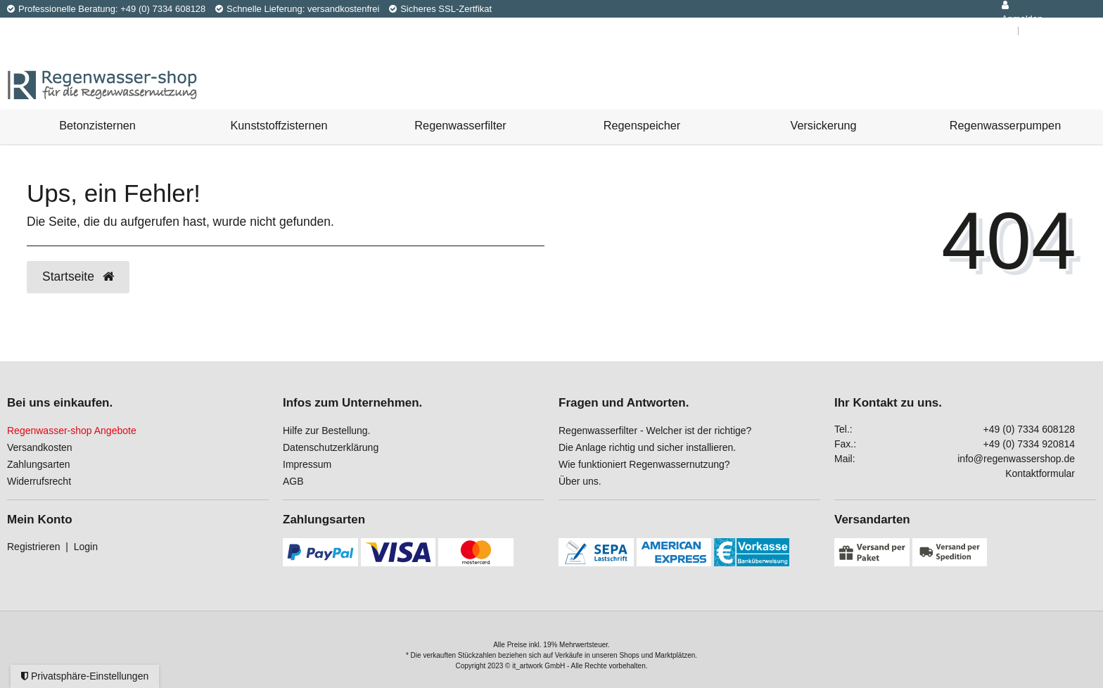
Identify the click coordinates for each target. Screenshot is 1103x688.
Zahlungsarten (38, 464)
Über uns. (580, 481)
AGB (293, 481)
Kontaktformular (1040, 473)
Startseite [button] (78, 276)
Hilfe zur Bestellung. (327, 430)
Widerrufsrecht (39, 481)
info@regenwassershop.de (1016, 458)
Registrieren (33, 546)
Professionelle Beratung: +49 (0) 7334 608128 (106, 9)
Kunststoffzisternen (278, 125)
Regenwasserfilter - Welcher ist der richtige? (655, 430)
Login (86, 546)
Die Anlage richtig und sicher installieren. (647, 447)
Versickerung (823, 125)
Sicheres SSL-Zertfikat (440, 9)
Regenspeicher (642, 125)
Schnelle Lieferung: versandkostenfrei (297, 9)
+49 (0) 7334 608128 (1029, 429)
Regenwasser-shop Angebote (71, 430)
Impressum (307, 464)
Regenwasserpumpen (1005, 125)
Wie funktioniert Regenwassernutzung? (644, 464)
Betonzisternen (97, 125)
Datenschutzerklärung (330, 447)
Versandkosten (39, 447)
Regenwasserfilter (460, 125)
